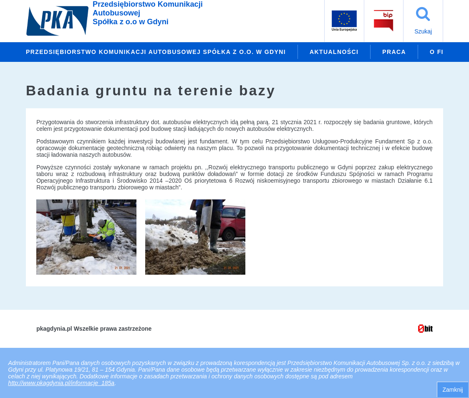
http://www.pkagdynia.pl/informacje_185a (61, 383)
